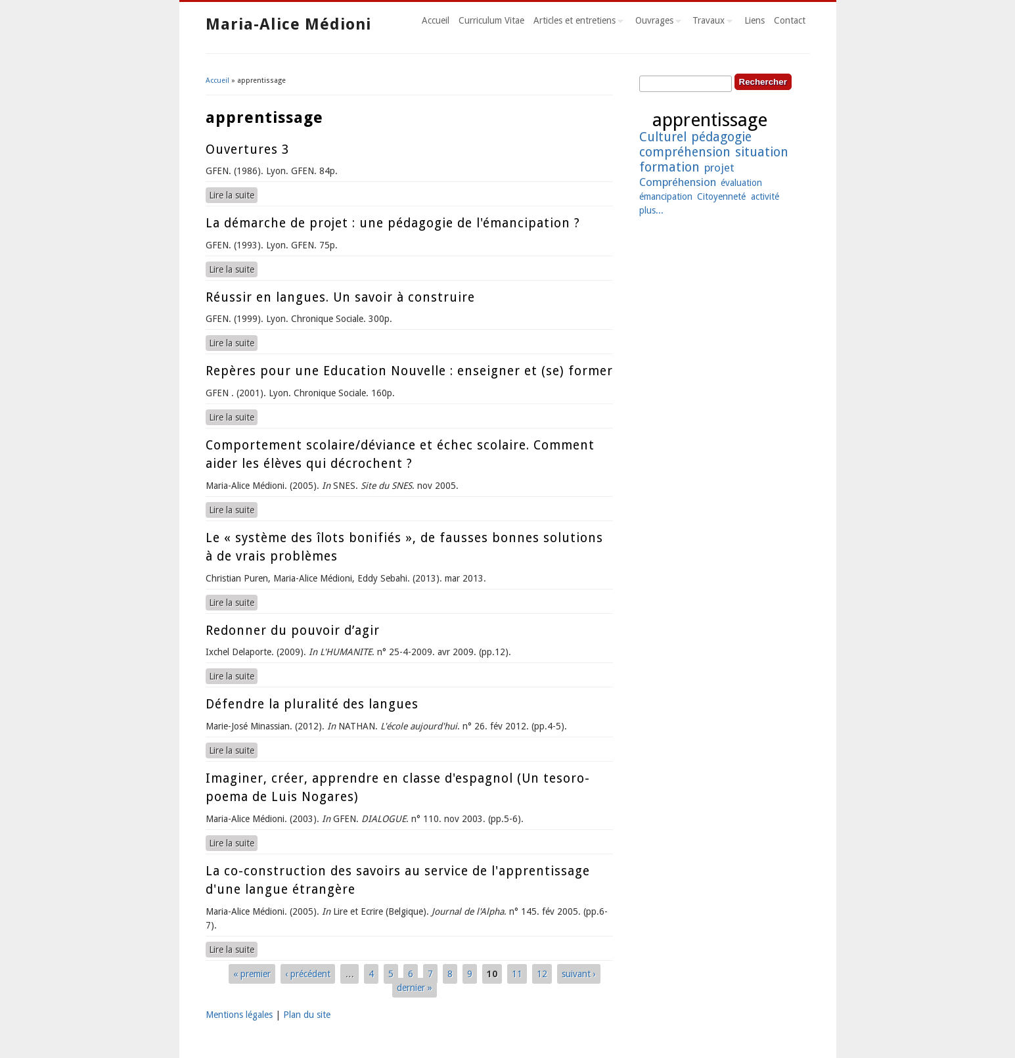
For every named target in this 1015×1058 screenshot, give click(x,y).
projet (719, 167)
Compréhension (677, 182)
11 (517, 974)
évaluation (741, 182)
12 (542, 974)
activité (765, 196)
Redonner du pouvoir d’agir (293, 630)
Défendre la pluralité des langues (312, 704)
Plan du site (306, 1014)
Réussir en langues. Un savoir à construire (340, 297)
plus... (651, 210)
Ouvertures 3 (247, 149)
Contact (789, 20)
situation (761, 152)
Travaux (710, 22)
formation (669, 167)
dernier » (414, 987)
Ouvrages (656, 22)
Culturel (663, 137)
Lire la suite (233, 194)
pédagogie (721, 137)
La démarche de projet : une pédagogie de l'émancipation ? (393, 223)
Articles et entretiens (576, 22)
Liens (754, 20)
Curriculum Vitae (491, 20)
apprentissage (709, 120)
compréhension (685, 152)
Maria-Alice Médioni (288, 24)
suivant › (579, 974)
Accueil (435, 20)
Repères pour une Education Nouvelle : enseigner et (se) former (409, 371)
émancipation (665, 196)
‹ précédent (307, 974)
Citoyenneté (721, 196)
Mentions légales (239, 1014)
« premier (252, 974)
